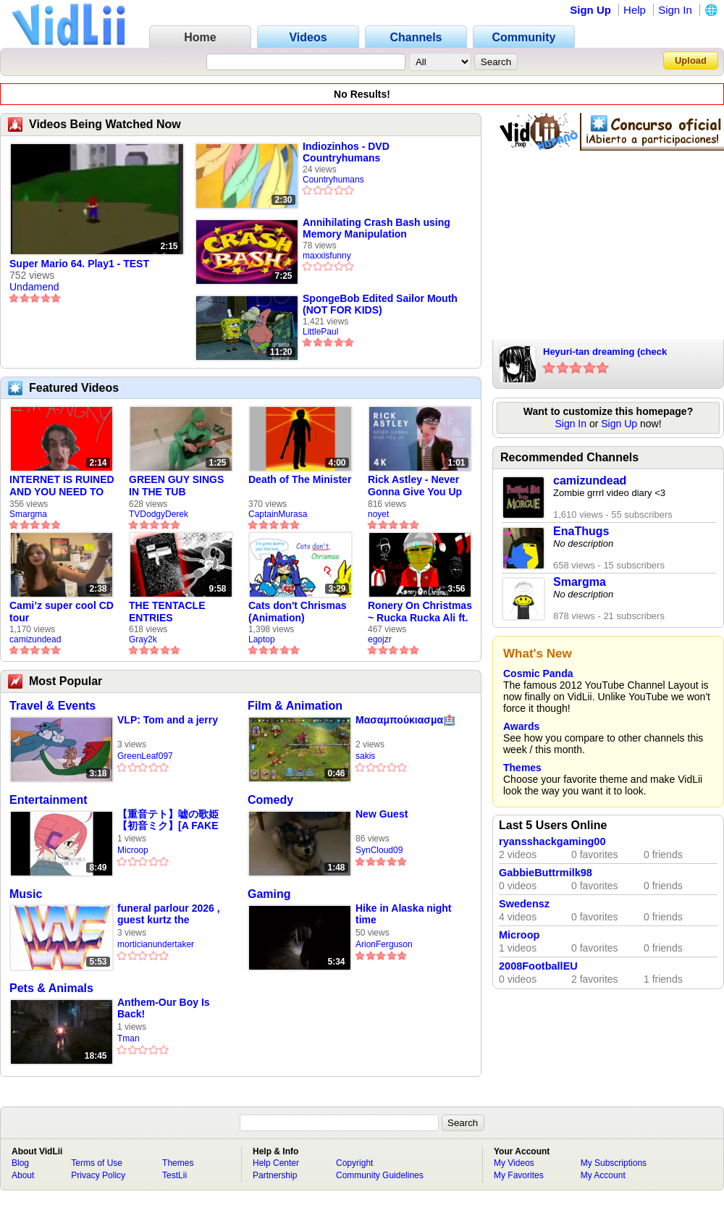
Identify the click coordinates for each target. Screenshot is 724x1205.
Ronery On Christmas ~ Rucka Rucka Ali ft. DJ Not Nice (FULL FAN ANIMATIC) (420, 612)
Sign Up (590, 10)
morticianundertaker (155, 944)
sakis (365, 756)
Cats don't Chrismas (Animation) (297, 612)
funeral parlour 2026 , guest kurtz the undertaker (168, 914)
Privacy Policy (98, 1175)
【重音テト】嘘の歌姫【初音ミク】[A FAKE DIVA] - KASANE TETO (171, 820)
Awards (521, 726)
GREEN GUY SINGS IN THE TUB (176, 485)
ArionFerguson (384, 944)
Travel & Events (52, 706)
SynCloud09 (379, 850)
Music (25, 894)
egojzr (380, 639)
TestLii (174, 1175)
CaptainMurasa (277, 514)
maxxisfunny (327, 256)
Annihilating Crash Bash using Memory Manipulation (376, 228)
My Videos (514, 1163)
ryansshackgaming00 (552, 841)
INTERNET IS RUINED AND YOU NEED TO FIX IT (61, 486)
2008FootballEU (538, 966)
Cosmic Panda (538, 673)
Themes (522, 767)
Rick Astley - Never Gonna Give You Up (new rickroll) (415, 486)
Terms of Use (96, 1163)
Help (634, 10)
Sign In (675, 10)
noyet (378, 514)
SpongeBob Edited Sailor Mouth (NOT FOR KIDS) (380, 304)
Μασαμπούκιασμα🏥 (405, 720)
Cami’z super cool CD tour (61, 612)
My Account (603, 1175)
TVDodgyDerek (158, 514)
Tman (128, 1038)
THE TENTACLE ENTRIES (167, 612)
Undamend (34, 287)
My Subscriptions (614, 1163)
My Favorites (519, 1175)
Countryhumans (333, 180)
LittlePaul (320, 332)
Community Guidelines (380, 1175)
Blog (20, 1163)
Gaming (269, 894)
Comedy (270, 800)
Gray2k (143, 639)
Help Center (276, 1163)
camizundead (35, 639)
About (23, 1175)
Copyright (354, 1163)
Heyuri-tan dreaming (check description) (605, 352)
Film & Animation (295, 706)
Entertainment (48, 800)
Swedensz (524, 904)
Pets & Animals (51, 988)
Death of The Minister (299, 479)
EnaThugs (581, 531)
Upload (691, 60)
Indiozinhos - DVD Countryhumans (346, 152)
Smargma (28, 514)
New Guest (381, 814)
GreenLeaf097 (145, 756)
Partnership (275, 1175)
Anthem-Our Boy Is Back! (163, 1008)
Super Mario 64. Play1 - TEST (79, 263)
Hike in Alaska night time (403, 913)
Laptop (261, 639)
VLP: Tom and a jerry (167, 720)
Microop (132, 850)
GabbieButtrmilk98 (545, 872)
